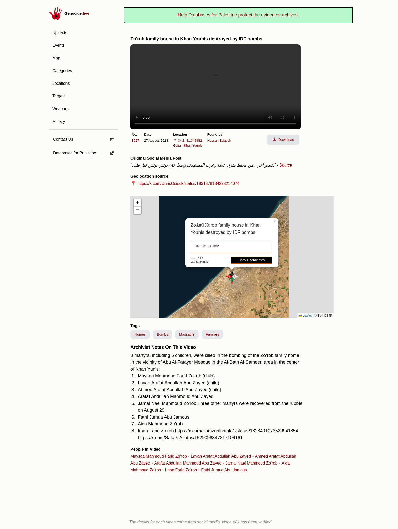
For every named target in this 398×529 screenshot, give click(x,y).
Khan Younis (193, 145)
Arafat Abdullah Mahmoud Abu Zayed (187, 463)
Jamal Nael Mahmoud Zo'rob (251, 463)
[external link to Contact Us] (83, 137)
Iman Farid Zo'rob (181, 470)
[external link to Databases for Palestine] (83, 153)
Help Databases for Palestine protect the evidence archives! (238, 15)
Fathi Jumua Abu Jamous (224, 470)
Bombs (162, 334)
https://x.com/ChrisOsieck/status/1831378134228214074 (188, 183)
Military (58, 121)
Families (212, 334)
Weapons (60, 109)
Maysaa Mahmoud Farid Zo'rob (158, 456)
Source (285, 165)
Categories (62, 71)
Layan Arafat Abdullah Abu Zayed (221, 456)
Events (58, 45)
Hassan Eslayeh (219, 140)
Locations (61, 83)
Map (56, 58)
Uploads (59, 32)
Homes (140, 334)
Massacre (187, 334)
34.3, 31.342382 (190, 140)
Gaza (177, 145)
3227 (135, 140)
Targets (58, 96)
